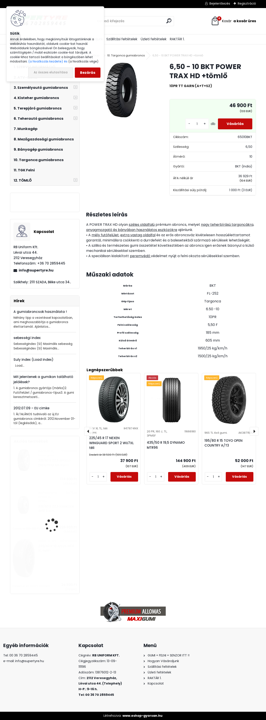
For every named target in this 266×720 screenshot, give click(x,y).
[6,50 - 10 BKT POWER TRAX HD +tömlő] (121, 90)
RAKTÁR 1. (177, 39)
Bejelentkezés (219, 3)
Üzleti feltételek (153, 39)
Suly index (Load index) (33, 359)
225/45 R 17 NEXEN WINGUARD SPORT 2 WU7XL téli (111, 443)
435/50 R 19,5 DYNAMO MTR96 (166, 445)
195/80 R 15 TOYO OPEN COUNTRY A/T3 (223, 443)
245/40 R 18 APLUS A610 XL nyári (56, 548)
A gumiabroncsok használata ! (40, 311)
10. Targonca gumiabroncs (126, 55)
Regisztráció (247, 3)
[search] (168, 20)
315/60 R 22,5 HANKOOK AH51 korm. (56, 508)
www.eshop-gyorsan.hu (142, 715)
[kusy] (197, 124)
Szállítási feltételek (121, 39)
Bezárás (87, 72)
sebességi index (27, 338)
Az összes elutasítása (51, 72)
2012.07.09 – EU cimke (31, 408)
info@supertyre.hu (36, 270)
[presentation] (88, 431)
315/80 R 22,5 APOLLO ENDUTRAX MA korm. (54, 463)
